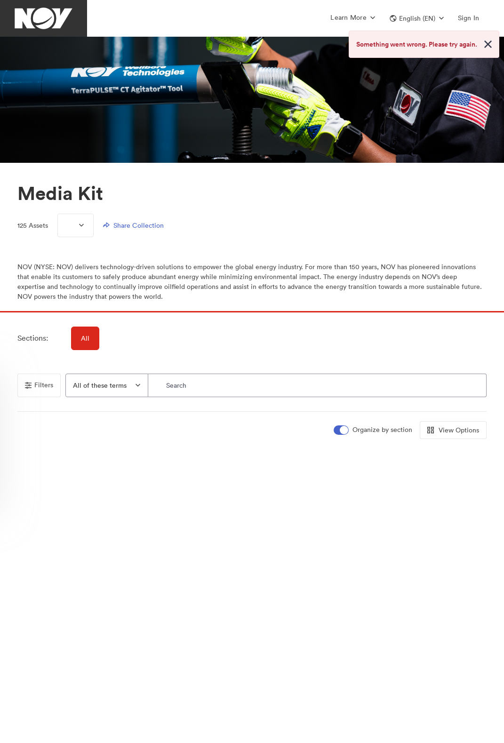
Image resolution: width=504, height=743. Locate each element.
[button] (417, 18)
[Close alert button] (488, 44)
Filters (39, 385)
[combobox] (106, 385)
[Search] (317, 385)
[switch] (373, 429)
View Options (453, 430)
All (85, 338)
